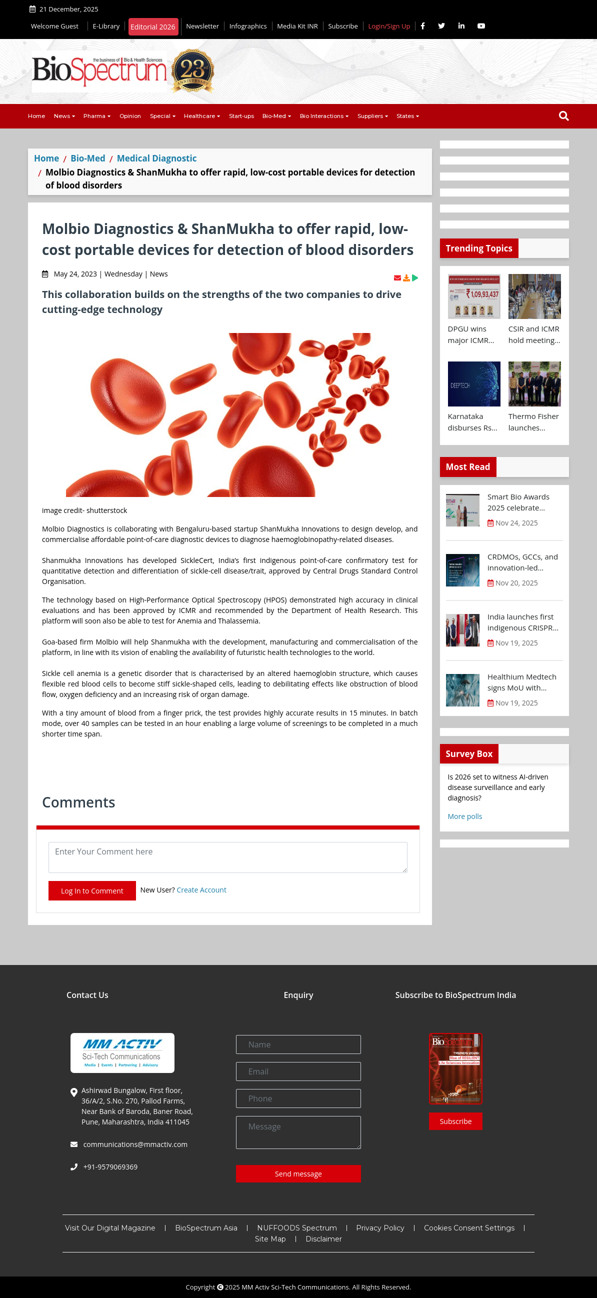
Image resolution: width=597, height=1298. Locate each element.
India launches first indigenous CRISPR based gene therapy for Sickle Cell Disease (525, 623)
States (405, 116)
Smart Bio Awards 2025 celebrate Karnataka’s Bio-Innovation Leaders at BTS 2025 (521, 503)
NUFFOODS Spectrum (297, 1228)
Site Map (270, 1239)
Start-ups (241, 116)
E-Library (106, 26)
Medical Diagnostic (157, 158)
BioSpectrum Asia (206, 1228)
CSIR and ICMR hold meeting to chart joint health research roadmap (534, 335)
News (62, 116)
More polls (465, 816)
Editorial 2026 (153, 27)
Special (160, 116)
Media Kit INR (297, 26)
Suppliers (370, 116)
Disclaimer (324, 1239)
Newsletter (202, 26)
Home (36, 116)
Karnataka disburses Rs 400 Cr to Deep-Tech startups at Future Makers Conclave (473, 422)
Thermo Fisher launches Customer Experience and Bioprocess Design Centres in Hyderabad (533, 422)
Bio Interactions (322, 116)
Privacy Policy (380, 1228)
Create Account (201, 889)
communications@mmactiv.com (135, 1144)
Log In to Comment (92, 891)
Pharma (95, 116)
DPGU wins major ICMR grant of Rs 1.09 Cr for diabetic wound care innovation (468, 335)
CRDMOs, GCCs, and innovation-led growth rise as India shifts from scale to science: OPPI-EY (523, 563)
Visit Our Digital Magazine (110, 1228)
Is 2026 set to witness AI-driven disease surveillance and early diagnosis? (498, 787)
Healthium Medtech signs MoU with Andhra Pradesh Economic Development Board (523, 683)
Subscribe (343, 26)
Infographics (248, 26)
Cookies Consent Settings (469, 1228)
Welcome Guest (56, 26)
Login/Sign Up (389, 26)
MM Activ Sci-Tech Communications (295, 1287)
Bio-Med (274, 116)
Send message (298, 1173)
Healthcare (199, 116)
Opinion (130, 116)
